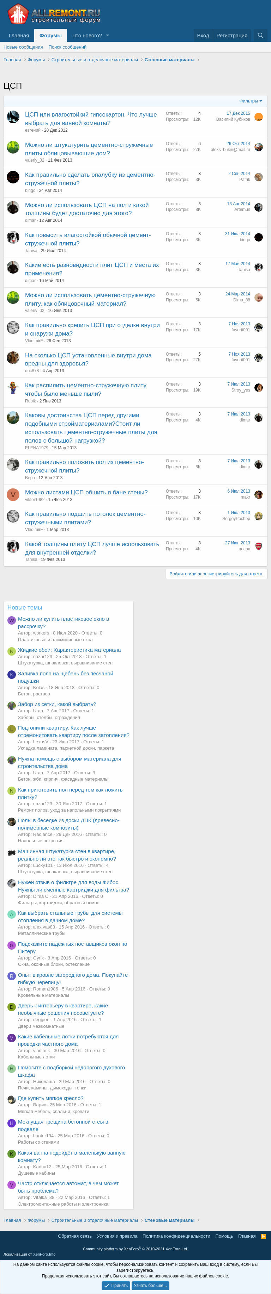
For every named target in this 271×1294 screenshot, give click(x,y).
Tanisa (31, 250)
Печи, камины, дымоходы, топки (52, 1087)
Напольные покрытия (41, 840)
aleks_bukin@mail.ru (230, 149)
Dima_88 (241, 300)
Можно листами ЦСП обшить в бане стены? (86, 492)
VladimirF (34, 340)
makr (245, 497)
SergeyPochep (236, 518)
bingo (30, 190)
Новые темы (24, 607)
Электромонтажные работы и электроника (63, 1204)
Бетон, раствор (34, 693)
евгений (33, 130)
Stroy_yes (240, 390)
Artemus (242, 209)
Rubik (30, 401)
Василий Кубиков (233, 119)
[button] (108, 35)
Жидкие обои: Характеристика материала (69, 650)
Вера (30, 477)
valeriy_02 (34, 160)
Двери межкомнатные (41, 1026)
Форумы (51, 35)
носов (244, 548)
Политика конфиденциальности (176, 1236)
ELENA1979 (36, 447)
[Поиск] (260, 35)
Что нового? (87, 35)
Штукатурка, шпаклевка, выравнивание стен (65, 662)
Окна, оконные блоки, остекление (54, 964)
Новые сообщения (23, 47)
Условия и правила (117, 1236)
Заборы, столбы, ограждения (49, 717)
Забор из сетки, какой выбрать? (57, 704)
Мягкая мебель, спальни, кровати (53, 1111)
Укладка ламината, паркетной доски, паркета (66, 748)
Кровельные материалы (43, 995)
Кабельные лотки (36, 1056)
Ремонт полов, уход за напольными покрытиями (69, 810)
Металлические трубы (41, 933)
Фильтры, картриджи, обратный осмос (58, 902)
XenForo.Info (44, 1254)
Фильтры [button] (248, 101)
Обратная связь (75, 1236)
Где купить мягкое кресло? (51, 1098)
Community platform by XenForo (135, 1249)
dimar (30, 220)
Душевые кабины (36, 1173)
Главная (19, 35)
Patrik (244, 179)
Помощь (224, 1236)
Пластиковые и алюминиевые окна (55, 639)
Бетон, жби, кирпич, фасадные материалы (63, 779)
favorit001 (240, 329)
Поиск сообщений (68, 47)
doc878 (32, 370)
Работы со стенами (38, 1142)
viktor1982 (34, 499)
